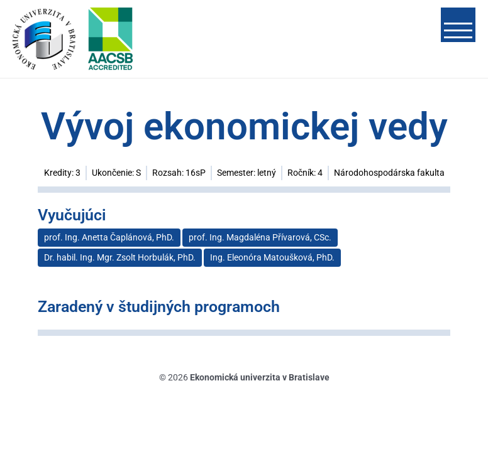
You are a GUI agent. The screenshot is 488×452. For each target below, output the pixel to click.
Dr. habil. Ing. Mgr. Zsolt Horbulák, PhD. (120, 257)
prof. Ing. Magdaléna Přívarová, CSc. (260, 237)
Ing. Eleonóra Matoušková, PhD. (272, 257)
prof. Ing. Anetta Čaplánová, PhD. (109, 237)
